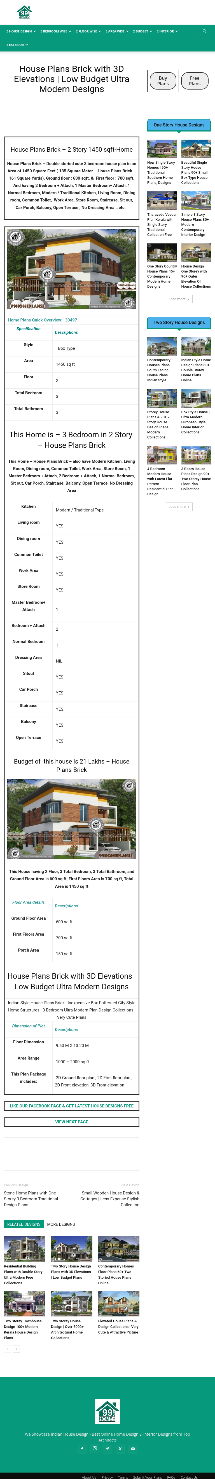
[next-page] (16, 1349)
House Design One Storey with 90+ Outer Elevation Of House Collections (196, 276)
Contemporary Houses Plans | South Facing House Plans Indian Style (159, 370)
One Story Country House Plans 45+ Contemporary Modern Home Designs (162, 276)
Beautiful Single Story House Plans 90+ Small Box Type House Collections (194, 172)
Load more (179, 299)
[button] (204, 31)
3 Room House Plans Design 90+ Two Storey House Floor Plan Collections (196, 479)
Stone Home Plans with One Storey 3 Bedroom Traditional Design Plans (31, 1199)
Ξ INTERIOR (167, 31)
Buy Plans (163, 81)
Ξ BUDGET (142, 31)
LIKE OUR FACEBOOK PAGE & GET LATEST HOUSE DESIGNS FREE (72, 1106)
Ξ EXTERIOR (17, 45)
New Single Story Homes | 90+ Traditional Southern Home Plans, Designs (161, 172)
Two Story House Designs (179, 322)
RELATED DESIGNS (24, 1224)
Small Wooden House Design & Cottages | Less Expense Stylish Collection (109, 1199)
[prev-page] (7, 1349)
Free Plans (195, 81)
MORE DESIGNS (61, 1224)
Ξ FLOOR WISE (88, 31)
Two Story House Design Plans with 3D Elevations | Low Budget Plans (71, 1272)
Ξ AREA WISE (117, 31)
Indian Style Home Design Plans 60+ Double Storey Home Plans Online (196, 370)
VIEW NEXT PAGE (71, 1121)
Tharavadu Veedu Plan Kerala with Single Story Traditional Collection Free (161, 224)
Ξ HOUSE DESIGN (21, 31)
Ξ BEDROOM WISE (56, 31)
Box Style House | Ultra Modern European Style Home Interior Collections (195, 422)
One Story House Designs (179, 125)
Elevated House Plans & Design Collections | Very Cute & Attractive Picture (118, 1326)
